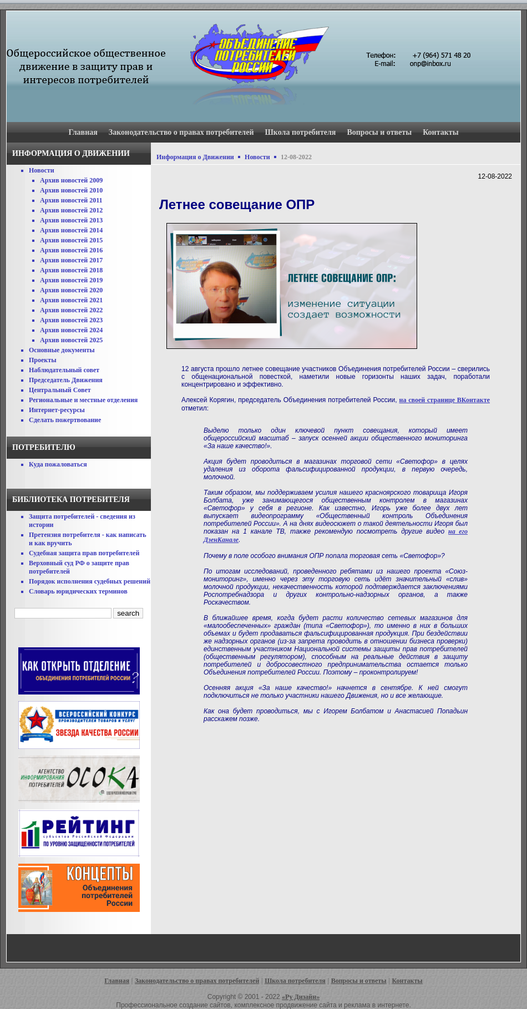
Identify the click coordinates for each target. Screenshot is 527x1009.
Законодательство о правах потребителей (181, 132)
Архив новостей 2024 (71, 330)
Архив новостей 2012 (71, 210)
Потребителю (43, 447)
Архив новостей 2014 (71, 230)
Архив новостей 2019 (71, 280)
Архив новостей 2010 (71, 190)
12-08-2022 (296, 157)
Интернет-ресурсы (57, 410)
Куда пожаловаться (58, 464)
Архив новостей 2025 (71, 340)
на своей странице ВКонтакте (444, 400)
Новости (41, 170)
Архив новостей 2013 (71, 220)
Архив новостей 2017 (71, 260)
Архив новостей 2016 (71, 250)
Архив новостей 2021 (71, 300)
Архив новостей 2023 (71, 320)
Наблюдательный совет (64, 370)
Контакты (440, 132)
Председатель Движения (66, 380)
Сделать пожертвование (65, 420)
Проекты (43, 360)
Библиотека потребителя (71, 499)
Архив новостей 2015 (71, 240)
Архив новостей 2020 (71, 290)
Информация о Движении (195, 157)
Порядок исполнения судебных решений (89, 581)
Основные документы (62, 350)
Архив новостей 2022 (71, 310)
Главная (82, 132)
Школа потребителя (300, 132)
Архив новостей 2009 (71, 180)
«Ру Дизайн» (301, 997)
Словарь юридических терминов (78, 591)
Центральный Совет (60, 390)
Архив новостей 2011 (71, 200)
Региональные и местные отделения (83, 400)
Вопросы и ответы (379, 132)
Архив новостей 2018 (71, 270)
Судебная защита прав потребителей (84, 553)
